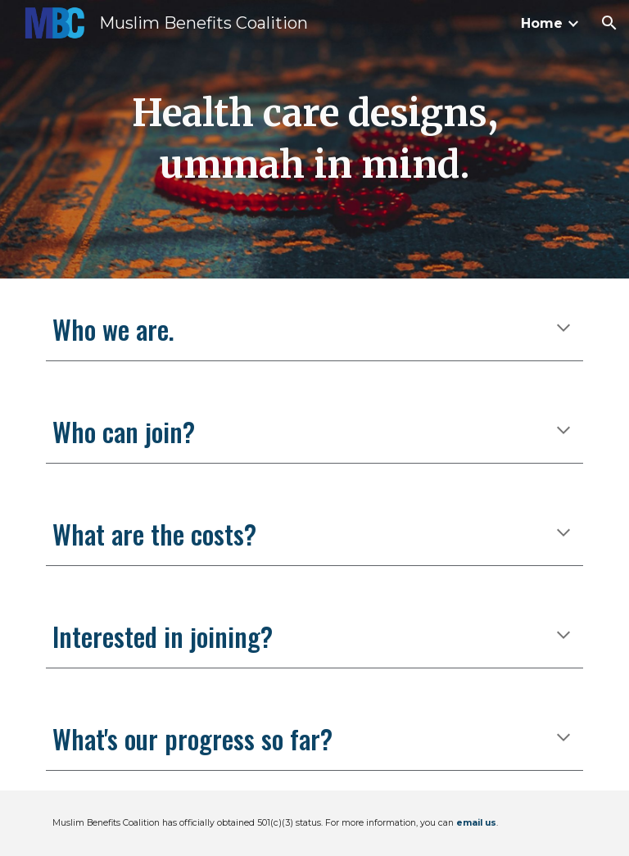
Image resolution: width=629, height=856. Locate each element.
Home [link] (542, 23)
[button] (609, 23)
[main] (314, 139)
